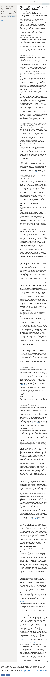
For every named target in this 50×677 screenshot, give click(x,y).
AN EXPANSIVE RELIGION (6, 27)
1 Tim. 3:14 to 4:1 (34, 518)
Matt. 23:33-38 (33, 440)
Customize (13, 675)
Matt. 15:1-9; (32, 422)
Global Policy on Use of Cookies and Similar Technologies (33, 670)
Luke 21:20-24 (24, 384)
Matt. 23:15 (37, 401)
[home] (1, 1)
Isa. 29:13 (37, 422)
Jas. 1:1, (34, 363)
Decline (8, 675)
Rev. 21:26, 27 (42, 17)
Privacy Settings (27, 671)
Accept (3, 675)
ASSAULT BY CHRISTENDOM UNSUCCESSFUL (7, 19)
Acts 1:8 (45, 612)
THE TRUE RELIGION (5, 23)
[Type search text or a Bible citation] (38, 1)
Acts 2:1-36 (32, 642)
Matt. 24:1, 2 (23, 451)
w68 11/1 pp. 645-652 (5, 4)
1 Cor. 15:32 (34, 171)
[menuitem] (1, 1)
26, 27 (37, 363)
